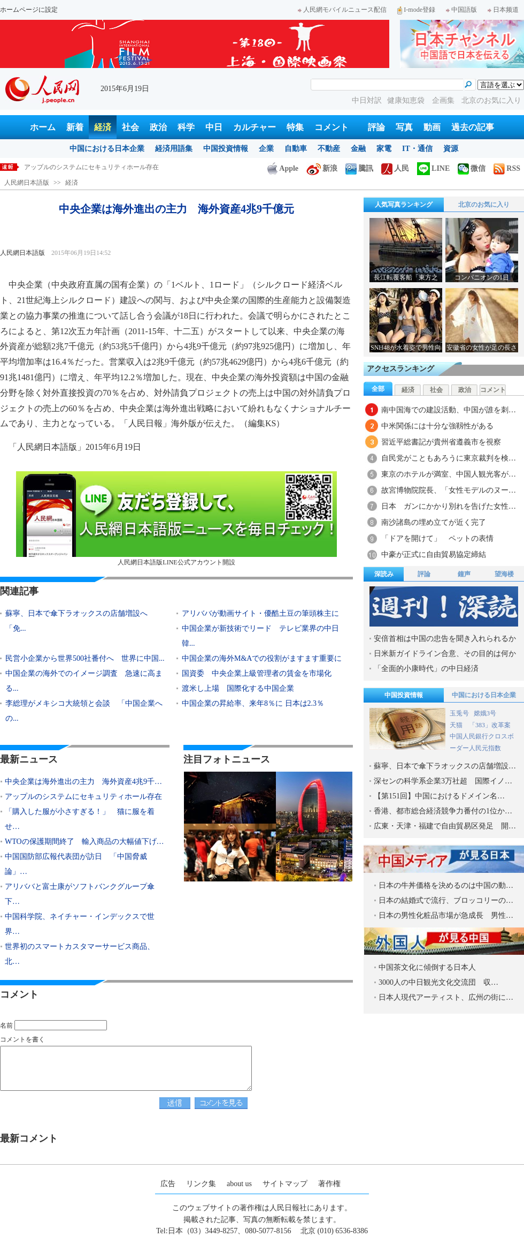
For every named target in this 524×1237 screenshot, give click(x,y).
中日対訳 (367, 100)
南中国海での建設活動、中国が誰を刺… (448, 410)
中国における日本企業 (107, 149)
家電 (383, 149)
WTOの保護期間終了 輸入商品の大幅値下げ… (84, 842)
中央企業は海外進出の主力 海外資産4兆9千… (83, 782)
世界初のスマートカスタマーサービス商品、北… (80, 954)
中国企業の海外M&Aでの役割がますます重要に (262, 658)
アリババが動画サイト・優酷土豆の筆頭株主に (260, 613)
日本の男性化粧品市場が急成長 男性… (446, 915)
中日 (213, 127)
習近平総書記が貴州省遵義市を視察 (441, 442)
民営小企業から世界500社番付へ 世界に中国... (85, 658)
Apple (282, 168)
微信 (472, 168)
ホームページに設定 (29, 9)
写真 (404, 127)
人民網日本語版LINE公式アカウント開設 (176, 518)
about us (239, 1184)
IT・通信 (417, 149)
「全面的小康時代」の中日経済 (426, 669)
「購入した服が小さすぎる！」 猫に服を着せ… (80, 819)
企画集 (444, 100)
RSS (507, 168)
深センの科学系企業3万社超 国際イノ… (443, 781)
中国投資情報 (225, 149)
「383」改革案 (490, 725)
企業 (266, 149)
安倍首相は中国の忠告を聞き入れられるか (445, 639)
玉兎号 (459, 713)
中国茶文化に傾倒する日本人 (427, 967)
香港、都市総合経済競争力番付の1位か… (443, 811)
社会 (130, 127)
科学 (186, 127)
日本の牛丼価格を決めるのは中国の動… (446, 885)
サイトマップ (285, 1184)
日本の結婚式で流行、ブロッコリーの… (446, 900)
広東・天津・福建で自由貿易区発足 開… (445, 826)
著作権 (329, 1184)
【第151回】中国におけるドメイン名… (439, 796)
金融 (358, 149)
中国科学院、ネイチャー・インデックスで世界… (80, 924)
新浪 (321, 168)
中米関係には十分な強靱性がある (437, 426)
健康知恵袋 (407, 100)
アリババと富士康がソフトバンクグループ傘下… (80, 894)
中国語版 (461, 9)
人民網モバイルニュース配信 (342, 9)
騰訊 (359, 168)
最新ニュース (29, 759)
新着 (74, 127)
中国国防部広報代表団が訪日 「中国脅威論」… (76, 864)
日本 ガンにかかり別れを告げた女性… (448, 506)
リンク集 (201, 1184)
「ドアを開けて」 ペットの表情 (437, 538)
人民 (395, 168)
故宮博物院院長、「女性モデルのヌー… (448, 490)
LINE (433, 168)
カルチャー (254, 127)
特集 (295, 127)
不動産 (329, 149)
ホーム (43, 127)
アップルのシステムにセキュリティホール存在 (91, 167)
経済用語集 (173, 149)
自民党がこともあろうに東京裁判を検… (448, 458)
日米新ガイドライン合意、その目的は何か (445, 654)
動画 (432, 127)
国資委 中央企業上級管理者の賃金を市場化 (257, 673)
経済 (102, 127)
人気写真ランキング (404, 204)
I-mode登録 (416, 9)
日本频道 (503, 9)
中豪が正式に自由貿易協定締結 (433, 554)
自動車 (295, 149)
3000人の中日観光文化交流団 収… (438, 982)
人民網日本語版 (26, 182)
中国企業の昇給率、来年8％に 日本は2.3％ (253, 703)
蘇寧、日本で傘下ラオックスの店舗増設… (445, 766)
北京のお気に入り (491, 100)
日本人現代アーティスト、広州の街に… (446, 997)
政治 (158, 127)
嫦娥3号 (485, 713)
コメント (331, 127)
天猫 (457, 725)
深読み (384, 574)
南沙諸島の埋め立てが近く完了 (433, 522)
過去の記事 (472, 127)
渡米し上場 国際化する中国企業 (238, 688)
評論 (376, 127)
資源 (450, 149)
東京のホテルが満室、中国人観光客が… (448, 474)
